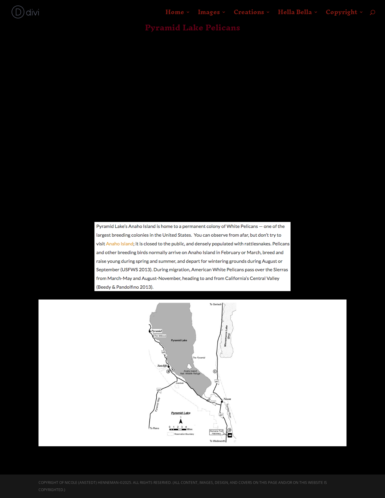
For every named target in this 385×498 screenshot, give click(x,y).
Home (174, 14)
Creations (249, 14)
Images (209, 14)
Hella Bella (295, 14)
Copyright (341, 14)
